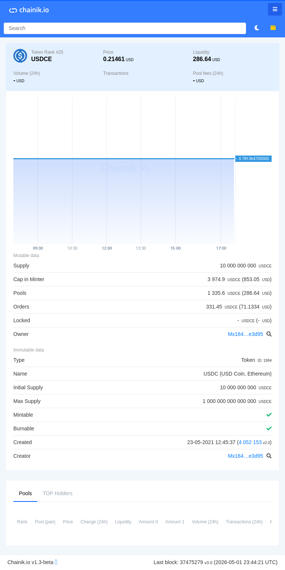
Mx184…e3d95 (246, 334)
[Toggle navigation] (275, 9)
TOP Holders (57, 493)
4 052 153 (250, 442)
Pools (25, 493)
